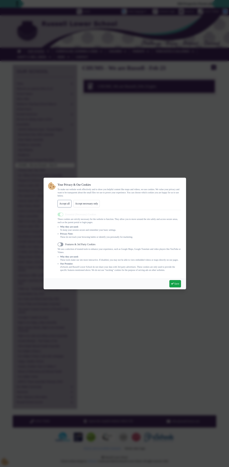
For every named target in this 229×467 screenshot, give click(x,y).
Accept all (64, 203)
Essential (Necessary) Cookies (80, 214)
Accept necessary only (86, 203)
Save (175, 283)
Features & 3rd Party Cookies (80, 244)
